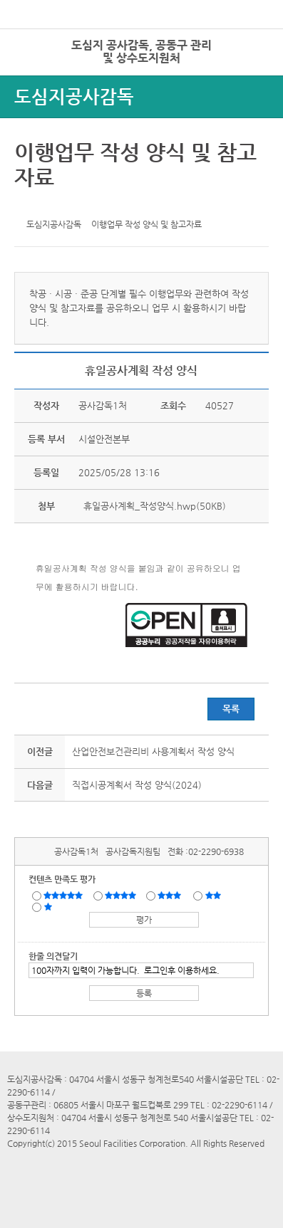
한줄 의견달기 (53, 956)
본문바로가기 (23, 0)
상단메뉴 (256, 68)
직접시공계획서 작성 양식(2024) (137, 785)
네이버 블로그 (72, 204)
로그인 (249, 42)
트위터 (27, 204)
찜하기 (94, 204)
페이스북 (49, 204)
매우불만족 (48, 906)
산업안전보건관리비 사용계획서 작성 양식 (153, 751)
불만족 (214, 895)
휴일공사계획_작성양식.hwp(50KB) (153, 505)
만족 (122, 895)
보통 (172, 895)
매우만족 (64, 895)
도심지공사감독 (74, 96)
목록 (231, 708)
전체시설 (30, 63)
